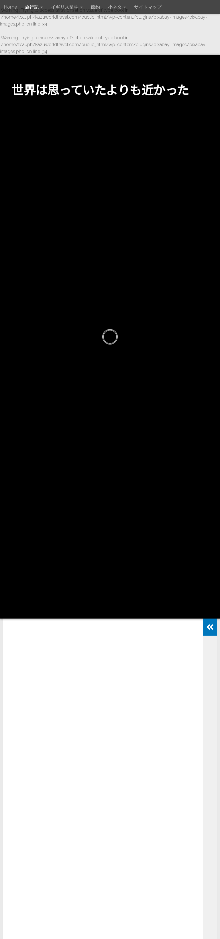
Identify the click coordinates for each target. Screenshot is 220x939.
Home (10, 7)
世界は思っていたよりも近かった (100, 89)
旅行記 (32, 7)
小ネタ (115, 7)
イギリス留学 (64, 7)
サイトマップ (148, 7)
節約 (95, 7)
